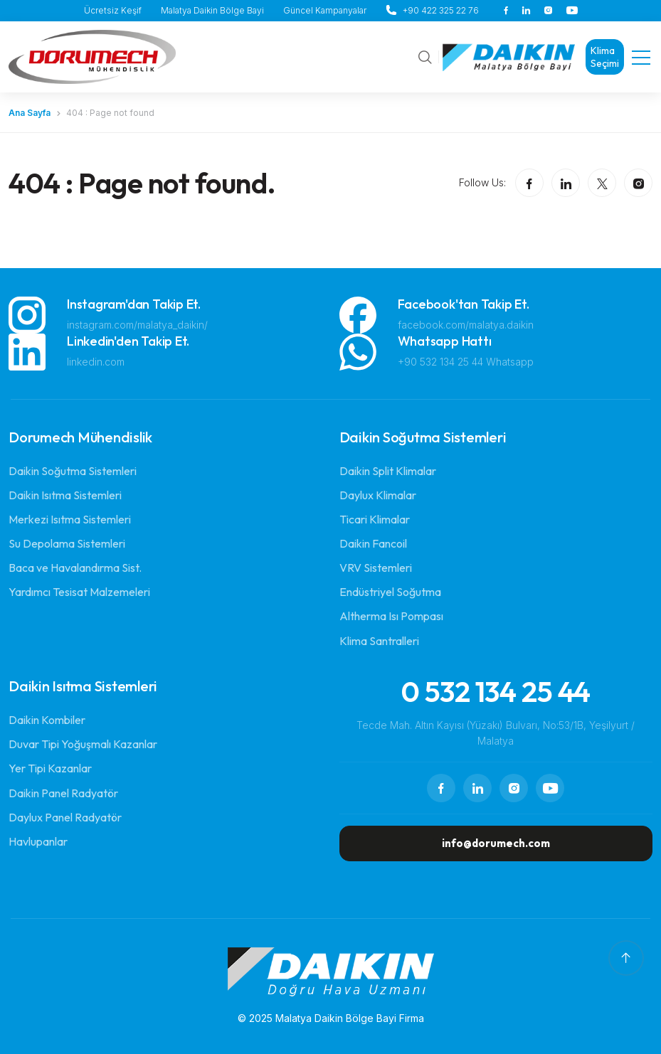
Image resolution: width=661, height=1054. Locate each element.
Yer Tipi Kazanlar (50, 768)
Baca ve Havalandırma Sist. (75, 567)
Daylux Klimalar (377, 495)
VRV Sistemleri (375, 567)
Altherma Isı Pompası (391, 616)
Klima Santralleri (379, 641)
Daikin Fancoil (373, 543)
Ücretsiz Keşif (113, 10)
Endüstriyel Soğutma (390, 592)
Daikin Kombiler (47, 720)
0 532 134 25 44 (496, 691)
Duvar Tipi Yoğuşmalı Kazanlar (83, 744)
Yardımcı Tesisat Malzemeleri (79, 592)
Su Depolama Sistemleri (67, 543)
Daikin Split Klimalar (387, 471)
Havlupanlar (38, 841)
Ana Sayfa (30, 112)
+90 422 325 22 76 (441, 10)
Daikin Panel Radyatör (63, 793)
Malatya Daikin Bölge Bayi (212, 10)
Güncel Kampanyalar (324, 10)
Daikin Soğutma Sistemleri (73, 471)
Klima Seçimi (605, 57)
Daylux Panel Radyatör (65, 817)
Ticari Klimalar (374, 519)
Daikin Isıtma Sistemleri (65, 495)
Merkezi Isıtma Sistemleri (70, 519)
